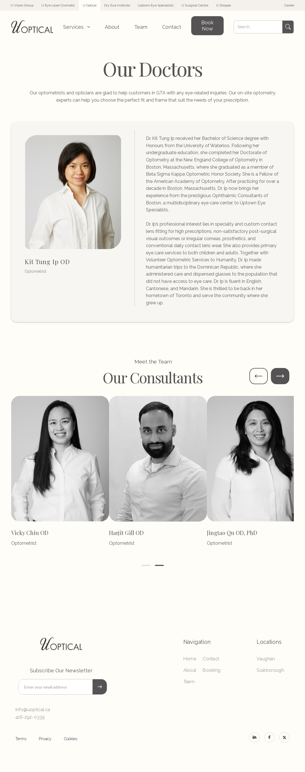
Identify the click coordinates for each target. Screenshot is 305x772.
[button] (76, 27)
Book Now (207, 26)
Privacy (45, 739)
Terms (20, 739)
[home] (32, 26)
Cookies (70, 739)
